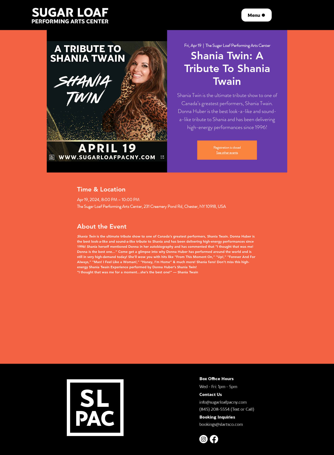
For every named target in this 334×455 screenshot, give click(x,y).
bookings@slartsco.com (221, 424)
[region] (70, 15)
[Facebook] (214, 439)
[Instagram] (203, 439)
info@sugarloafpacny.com (223, 401)
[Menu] (256, 15)
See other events (227, 152)
